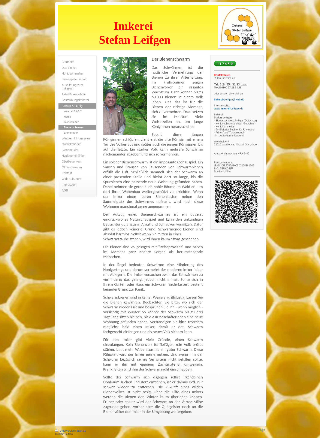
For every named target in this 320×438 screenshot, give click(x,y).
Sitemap (81, 430)
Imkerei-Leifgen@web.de (229, 99)
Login (262, 430)
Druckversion (65, 430)
